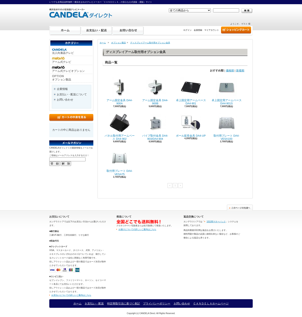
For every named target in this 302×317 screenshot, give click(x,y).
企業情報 (62, 89)
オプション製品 (61, 78)
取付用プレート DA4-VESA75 (120, 162)
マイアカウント (211, 30)
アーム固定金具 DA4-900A (120, 91)
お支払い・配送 (96, 30)
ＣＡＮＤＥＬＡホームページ (211, 303)
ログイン (187, 30)
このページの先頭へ (240, 208)
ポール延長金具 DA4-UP (191, 125)
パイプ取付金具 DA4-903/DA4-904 (155, 126)
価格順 (230, 70)
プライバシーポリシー (156, 303)
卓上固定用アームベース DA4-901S (227, 91)
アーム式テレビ (61, 60)
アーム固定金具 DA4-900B (155, 91)
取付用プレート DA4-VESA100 (226, 126)
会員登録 (198, 30)
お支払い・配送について (72, 94)
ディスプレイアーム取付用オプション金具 (150, 42)
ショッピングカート (236, 30)
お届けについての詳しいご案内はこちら (137, 229)
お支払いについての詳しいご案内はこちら (71, 295)
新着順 (240, 70)
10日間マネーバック (216, 221)
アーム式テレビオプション (68, 69)
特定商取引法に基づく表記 (123, 303)
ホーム (65, 30)
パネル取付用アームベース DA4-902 (120, 126)
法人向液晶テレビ (63, 51)
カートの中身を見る (71, 118)
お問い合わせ (128, 30)
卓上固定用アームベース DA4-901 (191, 91)
